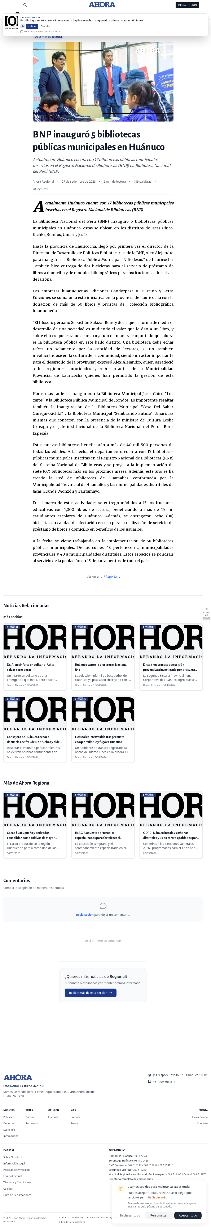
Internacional (11, 1136)
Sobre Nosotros (12, 1157)
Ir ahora (32, 29)
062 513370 (199, 1174)
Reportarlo (113, 576)
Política (7, 1117)
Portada (75, 1117)
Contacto (202, 1123)
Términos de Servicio (96, 1217)
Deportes (8, 1123)
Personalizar (159, 1215)
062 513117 (134, 1165)
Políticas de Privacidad (16, 1170)
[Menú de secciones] (15, 5)
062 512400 (174, 1174)
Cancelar (45, 29)
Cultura (30, 1117)
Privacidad (77, 1217)
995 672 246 (141, 1156)
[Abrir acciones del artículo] (206, 613)
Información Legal (14, 1163)
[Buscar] (25, 5)
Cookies (8, 1188)
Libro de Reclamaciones (17, 1195)
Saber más (159, 1197)
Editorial (53, 1117)
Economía (9, 1130)
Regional (30, 14)
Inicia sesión (84, 915)
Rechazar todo (130, 1215)
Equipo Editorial (12, 1176)
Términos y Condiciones (17, 1182)
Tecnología (32, 1123)
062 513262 (150, 1165)
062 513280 (139, 1170)
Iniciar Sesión (187, 5)
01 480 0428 (141, 1160)
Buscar (75, 1123)
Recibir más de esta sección (90, 993)
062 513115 (166, 1165)
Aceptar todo (188, 1215)
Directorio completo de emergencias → (132, 1179)
